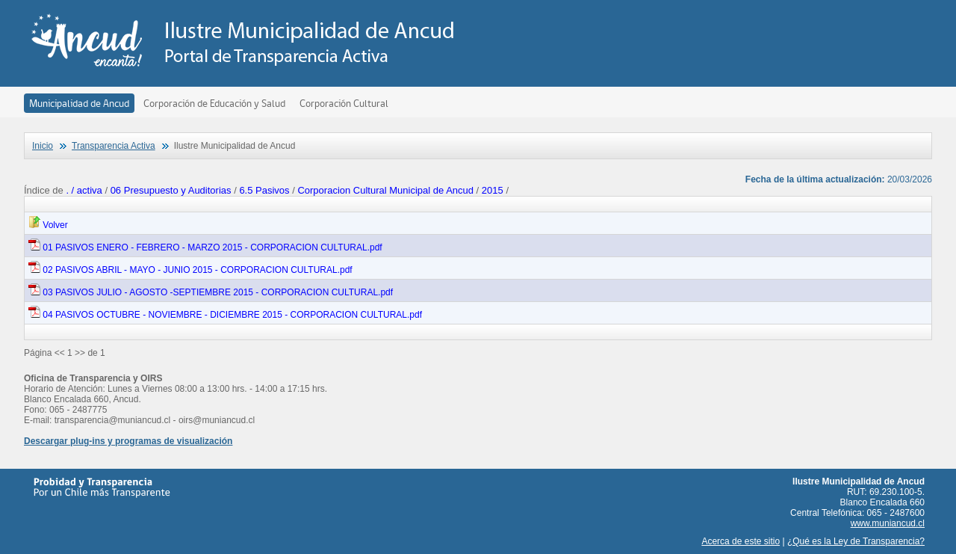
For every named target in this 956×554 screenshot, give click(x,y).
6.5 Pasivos (264, 190)
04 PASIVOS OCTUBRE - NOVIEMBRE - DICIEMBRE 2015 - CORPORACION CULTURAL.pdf (225, 315)
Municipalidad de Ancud (79, 103)
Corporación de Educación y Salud (214, 103)
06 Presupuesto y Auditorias (171, 190)
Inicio (42, 146)
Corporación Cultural (343, 103)
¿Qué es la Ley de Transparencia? (856, 541)
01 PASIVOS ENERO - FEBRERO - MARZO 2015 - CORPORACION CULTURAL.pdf (205, 247)
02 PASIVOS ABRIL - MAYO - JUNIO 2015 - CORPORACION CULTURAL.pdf (190, 270)
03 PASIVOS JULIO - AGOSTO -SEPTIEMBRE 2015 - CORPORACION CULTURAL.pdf (210, 292)
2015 (492, 190)
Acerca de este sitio (740, 541)
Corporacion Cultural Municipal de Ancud (385, 190)
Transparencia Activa (113, 146)
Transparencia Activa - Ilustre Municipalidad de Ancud (246, 41)
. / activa (85, 190)
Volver (48, 225)
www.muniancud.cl (888, 523)
